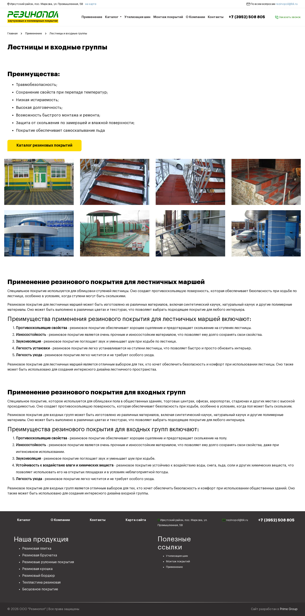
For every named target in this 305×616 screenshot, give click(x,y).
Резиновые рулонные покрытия (48, 562)
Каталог (112, 17)
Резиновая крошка (37, 569)
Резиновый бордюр (38, 575)
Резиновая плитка (36, 548)
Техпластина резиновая (41, 582)
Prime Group (289, 609)
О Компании (195, 17)
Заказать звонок (288, 17)
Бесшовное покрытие (40, 589)
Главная (12, 33)
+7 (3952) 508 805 (247, 17)
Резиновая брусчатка (39, 555)
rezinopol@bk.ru (287, 4)
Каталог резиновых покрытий (44, 145)
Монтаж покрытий (168, 17)
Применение (92, 17)
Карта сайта (136, 520)
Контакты (215, 17)
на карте (90, 4)
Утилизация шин (137, 17)
